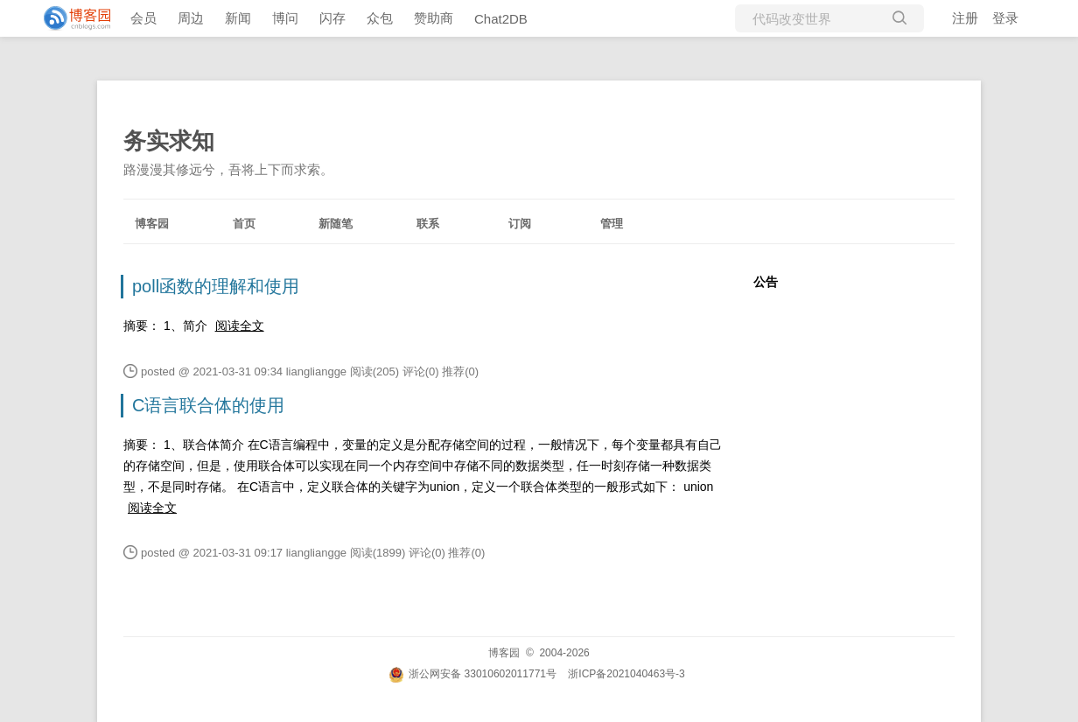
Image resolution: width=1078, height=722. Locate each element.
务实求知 (168, 141)
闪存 (332, 18)
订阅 (519, 223)
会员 (143, 18)
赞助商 (433, 18)
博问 (285, 18)
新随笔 (335, 223)
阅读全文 (239, 326)
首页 (244, 223)
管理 (611, 223)
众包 (380, 18)
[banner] (70, 18)
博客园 (152, 223)
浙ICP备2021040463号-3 (626, 674)
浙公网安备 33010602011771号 (472, 674)
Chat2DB (501, 18)
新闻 (238, 18)
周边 (191, 18)
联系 (427, 223)
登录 (1005, 18)
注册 (965, 18)
